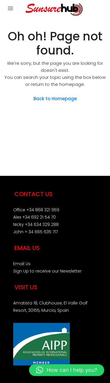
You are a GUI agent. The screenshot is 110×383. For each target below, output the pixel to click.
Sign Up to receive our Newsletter (47, 271)
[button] (66, 370)
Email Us (22, 264)
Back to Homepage (55, 99)
